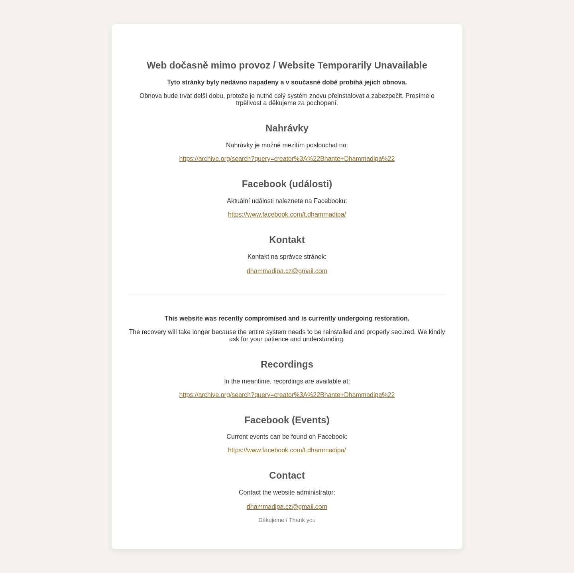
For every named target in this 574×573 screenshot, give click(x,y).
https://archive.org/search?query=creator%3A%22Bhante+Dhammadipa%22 (287, 158)
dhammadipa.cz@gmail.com (287, 271)
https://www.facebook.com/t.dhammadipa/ (287, 214)
